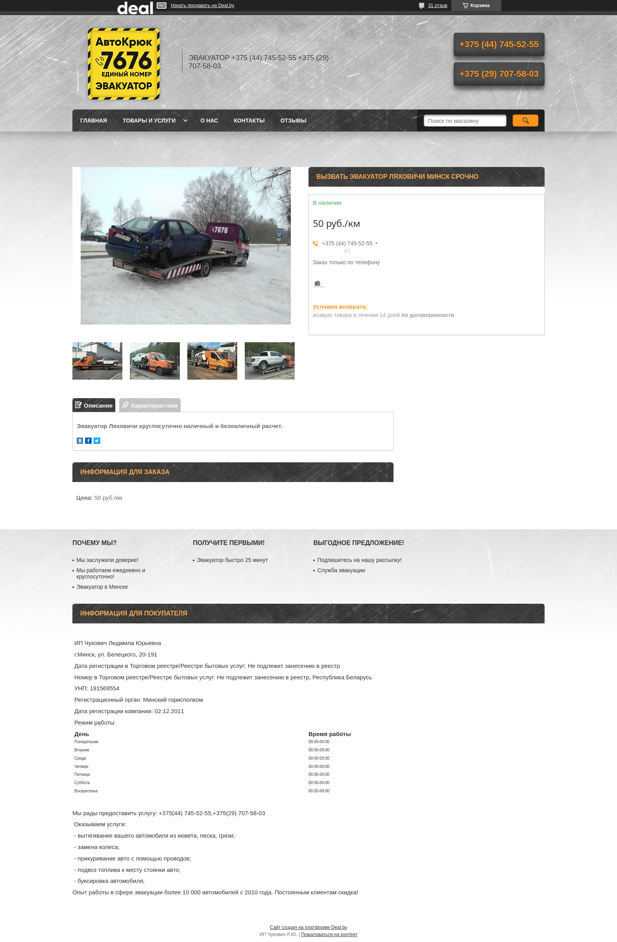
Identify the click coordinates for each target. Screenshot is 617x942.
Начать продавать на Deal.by (202, 5)
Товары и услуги (149, 120)
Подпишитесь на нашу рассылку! (359, 560)
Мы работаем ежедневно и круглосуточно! (110, 573)
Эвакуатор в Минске (102, 587)
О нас (209, 120)
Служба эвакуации (341, 570)
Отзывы (294, 120)
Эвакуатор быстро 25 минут (232, 560)
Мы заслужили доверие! (107, 560)
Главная (93, 120)
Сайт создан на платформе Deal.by (308, 927)
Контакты (249, 120)
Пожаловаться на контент (329, 934)
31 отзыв (437, 5)
